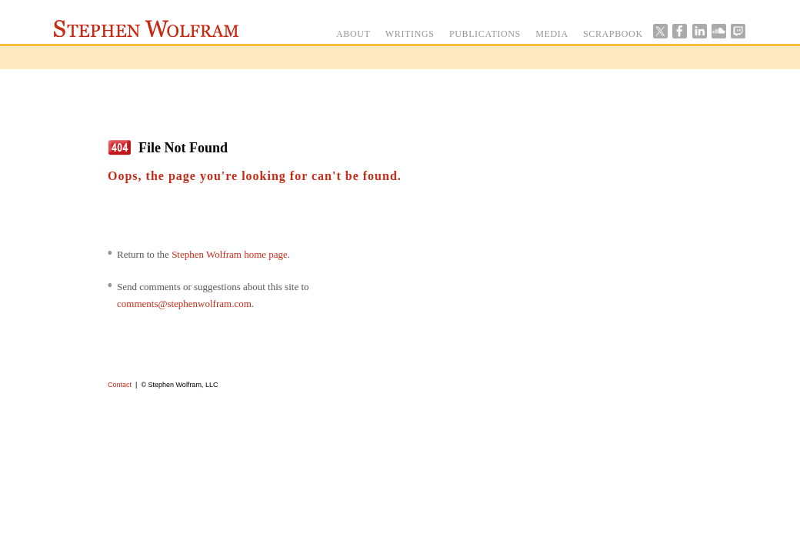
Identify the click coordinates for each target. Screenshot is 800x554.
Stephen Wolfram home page (230, 254)
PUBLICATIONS (485, 33)
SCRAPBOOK (613, 33)
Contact (120, 385)
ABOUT (353, 33)
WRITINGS (410, 33)
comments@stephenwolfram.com (184, 303)
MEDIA (551, 33)
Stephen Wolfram (146, 28)
